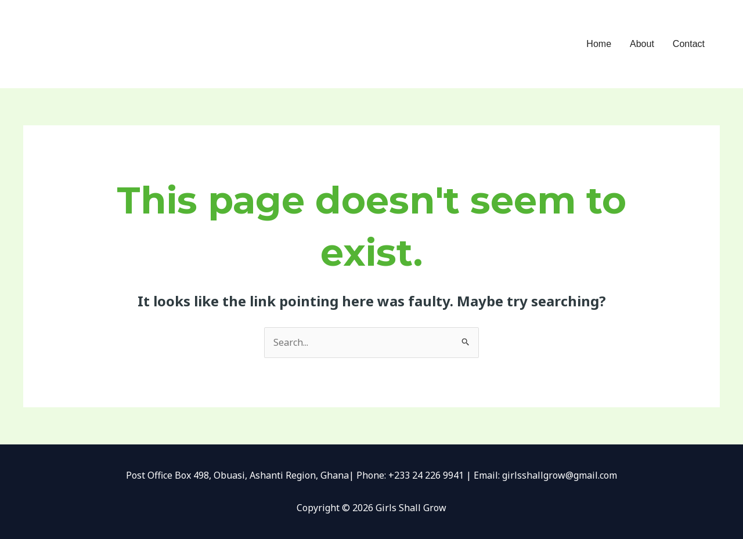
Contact (689, 44)
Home (598, 44)
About (642, 44)
